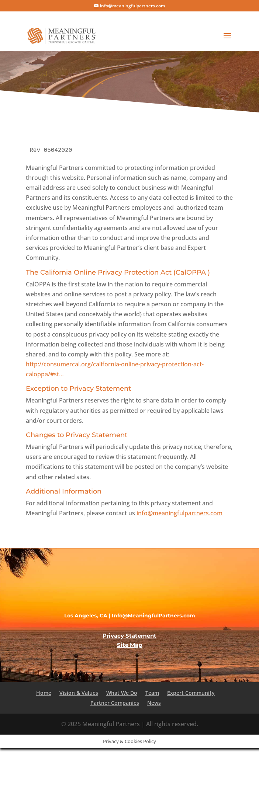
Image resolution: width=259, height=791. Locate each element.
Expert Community (191, 692)
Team (152, 692)
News (154, 702)
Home (43, 692)
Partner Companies (114, 702)
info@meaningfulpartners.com (179, 513)
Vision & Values (78, 692)
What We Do (121, 692)
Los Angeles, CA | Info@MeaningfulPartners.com (129, 615)
